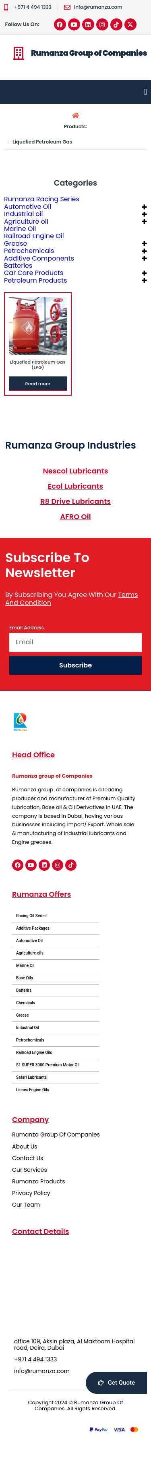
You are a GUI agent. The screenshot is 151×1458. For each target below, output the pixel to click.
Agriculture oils (29, 953)
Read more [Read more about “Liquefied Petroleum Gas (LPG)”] (37, 383)
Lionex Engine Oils (32, 1090)
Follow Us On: (22, 24)
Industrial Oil (27, 1027)
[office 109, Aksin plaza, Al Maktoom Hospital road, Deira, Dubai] (75, 1286)
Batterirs (24, 990)
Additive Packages (33, 928)
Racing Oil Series (31, 916)
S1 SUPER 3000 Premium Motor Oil (47, 1065)
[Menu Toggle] (145, 92)
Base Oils (24, 978)
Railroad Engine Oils (34, 1052)
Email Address (26, 628)
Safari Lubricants (31, 1077)
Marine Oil (25, 965)
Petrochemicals (30, 1040)
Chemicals (25, 1003)
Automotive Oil (29, 940)
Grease (22, 1015)
